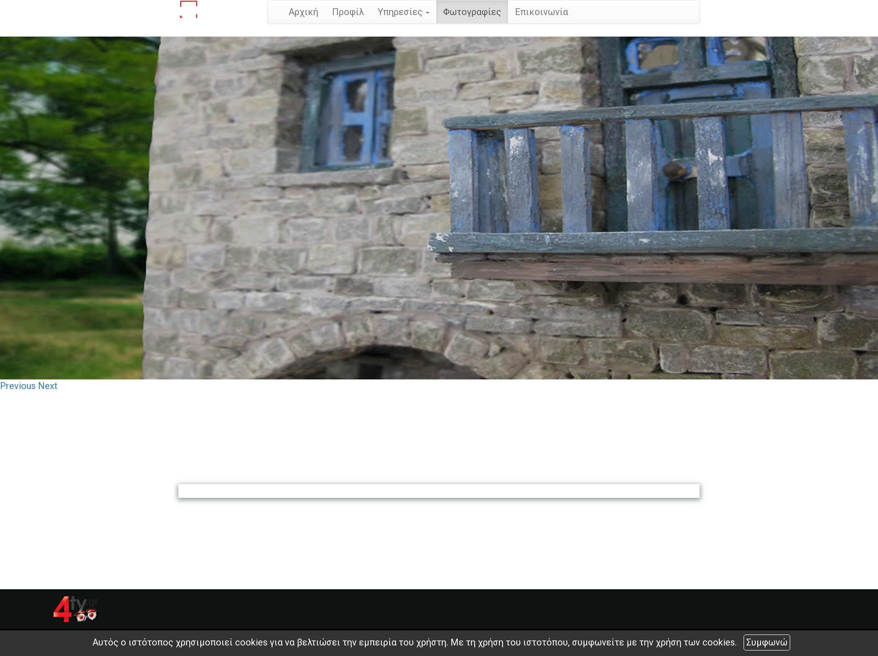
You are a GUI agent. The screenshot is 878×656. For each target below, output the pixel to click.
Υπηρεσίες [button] (403, 11)
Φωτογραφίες (472, 11)
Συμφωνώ (766, 642)
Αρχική (303, 11)
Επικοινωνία (541, 11)
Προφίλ (348, 11)
